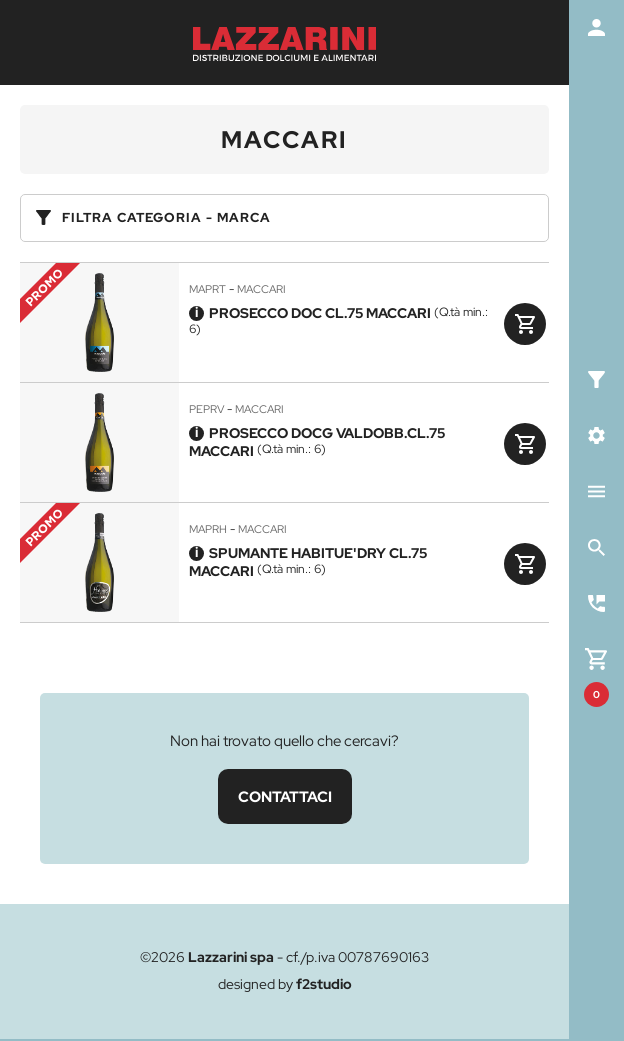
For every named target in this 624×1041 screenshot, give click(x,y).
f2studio (324, 984)
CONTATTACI (285, 796)
